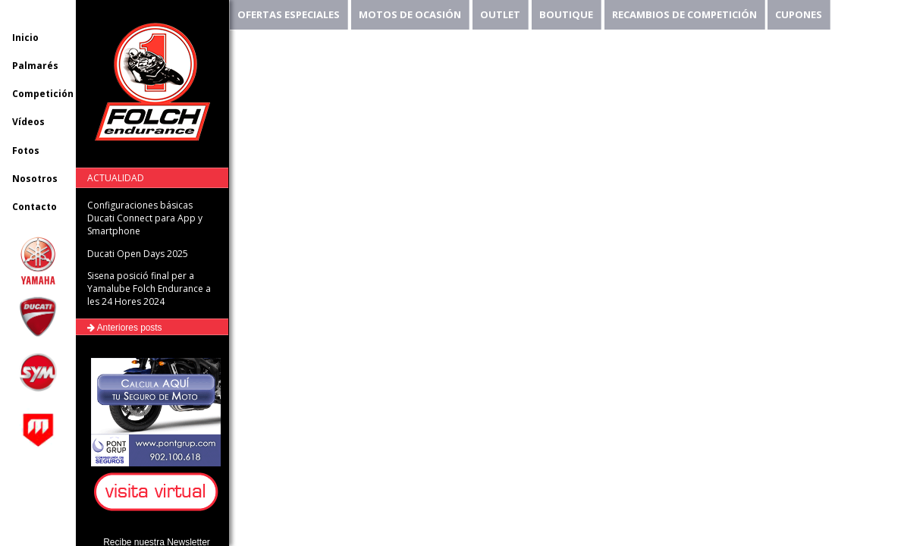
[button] (158, 492)
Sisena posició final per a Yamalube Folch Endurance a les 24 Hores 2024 (149, 288)
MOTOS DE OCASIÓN (410, 14)
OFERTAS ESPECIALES (288, 14)
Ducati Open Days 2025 (137, 253)
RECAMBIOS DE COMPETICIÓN (684, 14)
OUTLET (500, 14)
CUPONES (798, 14)
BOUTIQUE (566, 14)
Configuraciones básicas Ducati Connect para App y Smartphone (144, 218)
